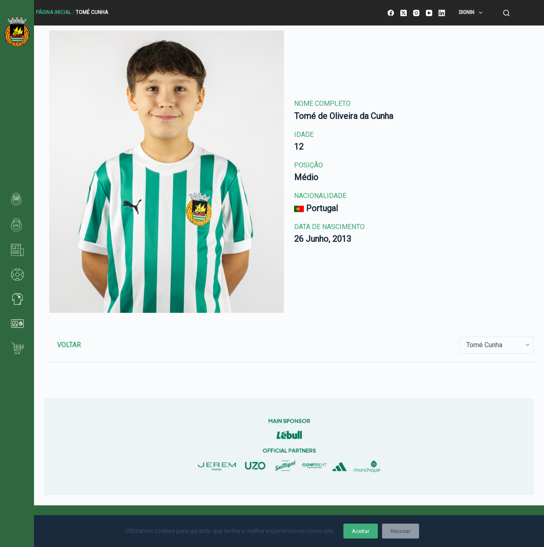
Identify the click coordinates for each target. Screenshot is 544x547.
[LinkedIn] (442, 13)
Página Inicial (53, 12)
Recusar (401, 531)
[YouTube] (429, 13)
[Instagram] (416, 13)
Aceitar (360, 531)
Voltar (69, 345)
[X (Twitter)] (403, 13)
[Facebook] (391, 13)
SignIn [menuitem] (472, 13)
